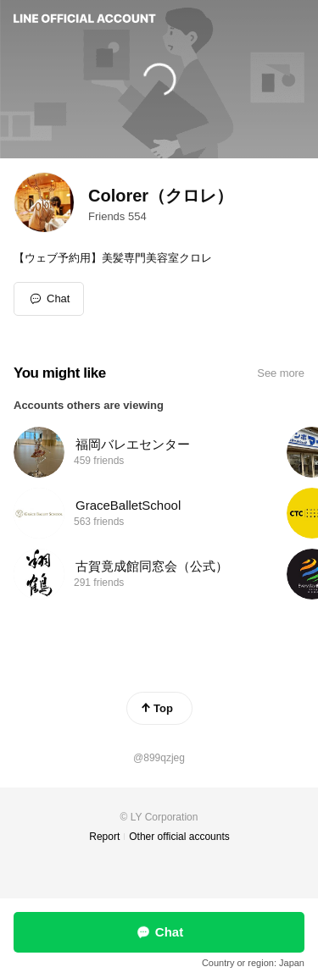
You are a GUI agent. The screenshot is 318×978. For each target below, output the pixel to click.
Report (104, 837)
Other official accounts (179, 837)
